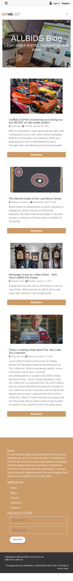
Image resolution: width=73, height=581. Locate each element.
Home (13, 487)
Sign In (54, 3)
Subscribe (17, 539)
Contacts (15, 507)
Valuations (16, 502)
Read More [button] (36, 154)
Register (66, 3)
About (13, 492)
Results (14, 497)
